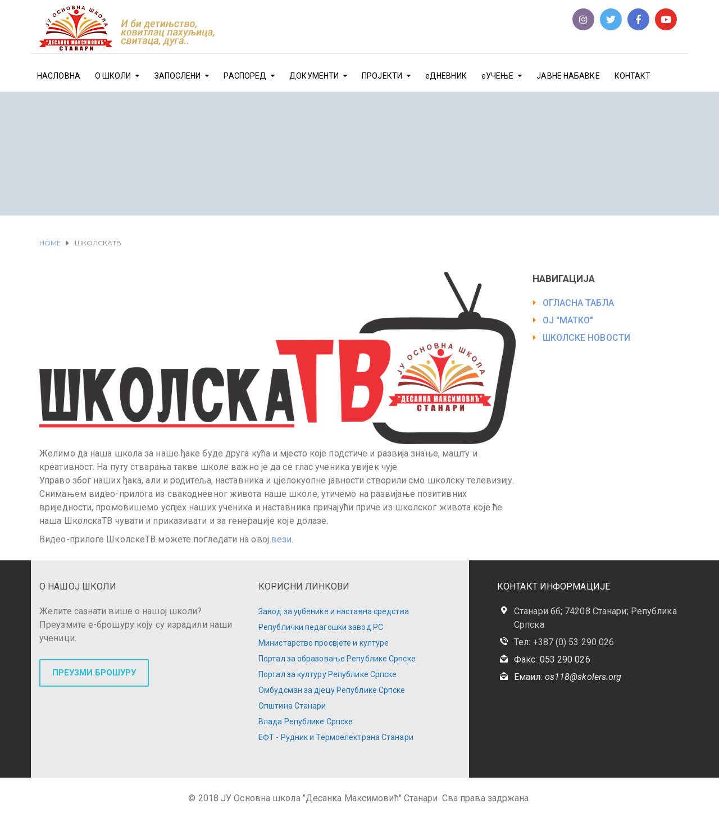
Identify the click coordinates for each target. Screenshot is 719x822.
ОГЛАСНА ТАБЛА (578, 303)
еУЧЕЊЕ (497, 75)
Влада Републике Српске (305, 721)
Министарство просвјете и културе (323, 642)
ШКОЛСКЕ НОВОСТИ (587, 337)
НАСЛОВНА (58, 75)
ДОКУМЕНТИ (314, 75)
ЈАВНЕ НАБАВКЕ (567, 75)
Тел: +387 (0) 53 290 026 (564, 642)
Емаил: (567, 677)
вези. (281, 539)
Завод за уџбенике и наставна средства (333, 611)
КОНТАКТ (633, 75)
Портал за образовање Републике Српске (337, 658)
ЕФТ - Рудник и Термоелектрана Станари (335, 737)
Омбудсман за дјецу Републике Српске (332, 690)
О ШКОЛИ (113, 75)
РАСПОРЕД (245, 75)
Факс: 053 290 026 (552, 659)
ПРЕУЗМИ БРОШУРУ (94, 673)
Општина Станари (292, 705)
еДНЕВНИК (446, 75)
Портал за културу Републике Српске (327, 674)
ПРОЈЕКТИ (382, 75)
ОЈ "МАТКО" (568, 320)
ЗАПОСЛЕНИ (177, 75)
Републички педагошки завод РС (320, 627)
